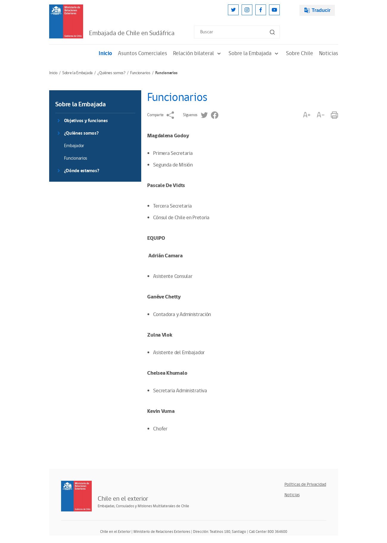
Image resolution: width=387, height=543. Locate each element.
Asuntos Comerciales (142, 53)
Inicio (105, 53)
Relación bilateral (198, 53)
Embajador (74, 145)
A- (320, 115)
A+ (307, 115)
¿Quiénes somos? (111, 73)
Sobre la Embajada (254, 53)
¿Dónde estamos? (81, 170)
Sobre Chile (299, 53)
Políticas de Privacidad (305, 484)
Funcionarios (140, 73)
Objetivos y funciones (86, 120)
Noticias (328, 53)
